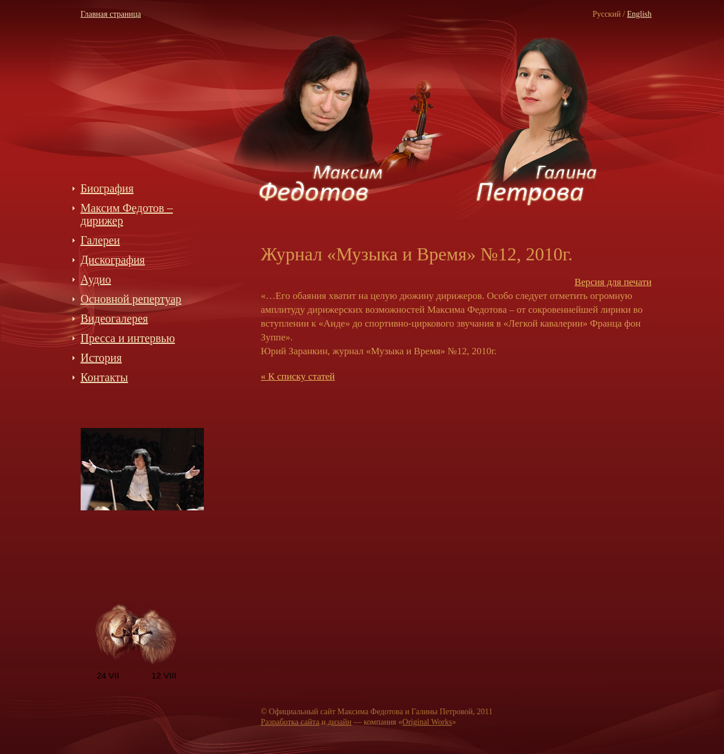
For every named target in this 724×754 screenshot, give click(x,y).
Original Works (427, 722)
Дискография (113, 259)
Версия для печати (613, 281)
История (101, 357)
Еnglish (639, 14)
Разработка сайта (290, 722)
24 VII (108, 675)
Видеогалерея (114, 318)
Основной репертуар (131, 299)
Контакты (104, 377)
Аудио (96, 279)
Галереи (100, 240)
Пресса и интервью (128, 338)
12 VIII (163, 675)
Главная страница (111, 14)
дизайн (339, 722)
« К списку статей (298, 376)
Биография (107, 188)
